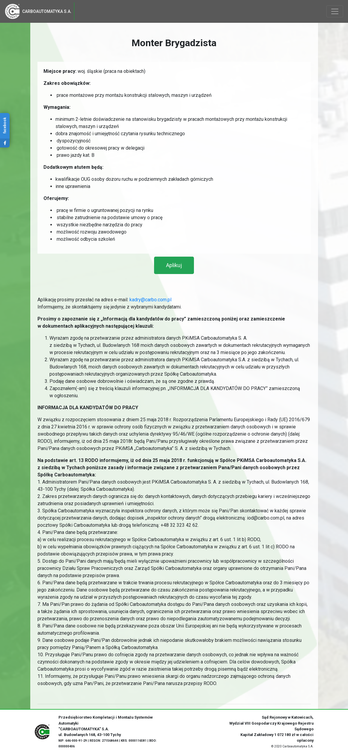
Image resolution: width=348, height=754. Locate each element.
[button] (174, 265)
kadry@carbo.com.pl (150, 299)
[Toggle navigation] (334, 11)
